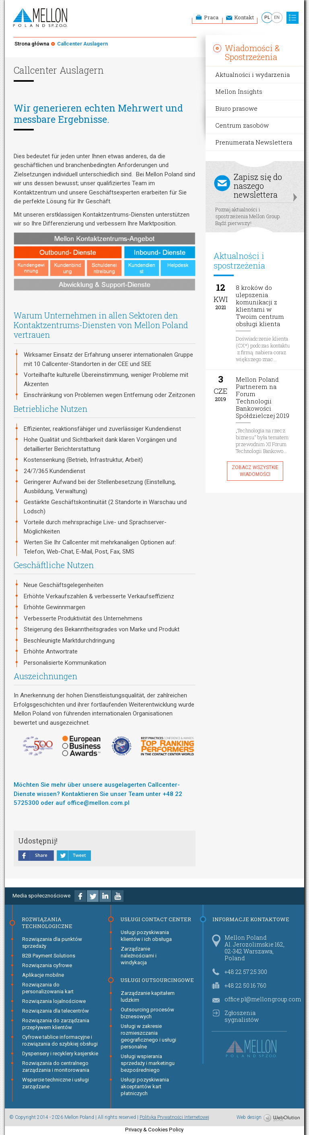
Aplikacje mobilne (43, 975)
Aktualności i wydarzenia (252, 74)
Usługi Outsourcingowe (157, 980)
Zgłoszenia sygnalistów (242, 1016)
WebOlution (282, 1118)
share (36, 856)
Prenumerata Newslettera (253, 142)
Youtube (118, 896)
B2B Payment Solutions (48, 956)
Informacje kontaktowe (250, 919)
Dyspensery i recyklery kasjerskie (60, 1053)
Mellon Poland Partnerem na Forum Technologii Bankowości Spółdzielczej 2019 (262, 398)
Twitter (93, 896)
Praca (211, 17)
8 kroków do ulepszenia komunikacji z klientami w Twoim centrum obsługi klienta (260, 306)
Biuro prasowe (236, 108)
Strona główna (31, 44)
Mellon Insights (238, 91)
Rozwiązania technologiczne (47, 923)
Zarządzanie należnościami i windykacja (139, 955)
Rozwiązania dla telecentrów (55, 1011)
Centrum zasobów (242, 125)
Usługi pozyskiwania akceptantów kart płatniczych (145, 1086)
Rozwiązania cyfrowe (47, 965)
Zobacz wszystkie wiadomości (255, 471)
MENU (292, 18)
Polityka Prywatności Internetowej (174, 1117)
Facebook (80, 896)
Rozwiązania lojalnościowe (54, 1001)
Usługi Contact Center (155, 919)
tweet (74, 856)
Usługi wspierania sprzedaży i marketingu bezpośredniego (148, 1063)
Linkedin (105, 896)
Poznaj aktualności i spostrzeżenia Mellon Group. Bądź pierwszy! (254, 198)
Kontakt (244, 17)
